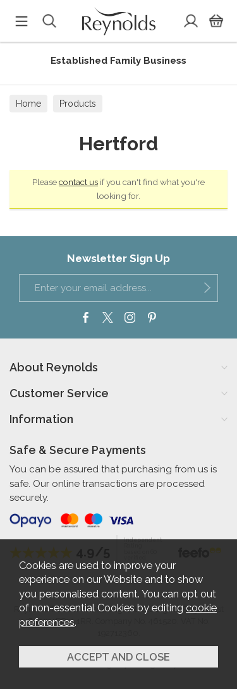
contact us (78, 182)
